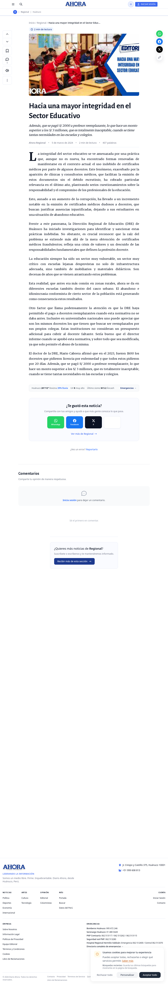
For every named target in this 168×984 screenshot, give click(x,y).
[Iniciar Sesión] (146, 4)
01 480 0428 (112, 932)
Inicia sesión (69, 500)
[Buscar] (21, 4)
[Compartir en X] (93, 422)
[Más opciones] (7, 80)
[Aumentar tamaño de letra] (7, 34)
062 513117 (107, 935)
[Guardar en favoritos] (7, 51)
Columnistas (46, 903)
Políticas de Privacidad (13, 939)
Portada (62, 898)
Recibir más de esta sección (74, 561)
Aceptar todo (150, 974)
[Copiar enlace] (159, 57)
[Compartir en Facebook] (74, 422)
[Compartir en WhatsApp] (55, 422)
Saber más (127, 960)
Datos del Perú (66, 907)
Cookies (6, 954)
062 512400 (138, 942)
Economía (7, 907)
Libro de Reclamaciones (13, 959)
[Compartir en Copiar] (112, 422)
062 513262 (119, 935)
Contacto (161, 903)
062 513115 (131, 935)
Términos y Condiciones (13, 949)
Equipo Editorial (10, 944)
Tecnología (26, 903)
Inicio (32, 22)
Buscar (62, 903)
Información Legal (11, 934)
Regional (25, 12)
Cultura (24, 898)
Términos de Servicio (76, 976)
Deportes (7, 903)
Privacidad (61, 976)
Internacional (9, 912)
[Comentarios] (7, 60)
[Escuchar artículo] (7, 70)
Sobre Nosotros (10, 929)
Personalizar (127, 974)
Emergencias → (128, 388)
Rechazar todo (105, 974)
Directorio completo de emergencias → (105, 946)
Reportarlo (92, 449)
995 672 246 (111, 928)
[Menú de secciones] (13, 4)
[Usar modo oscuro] (131, 4)
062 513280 (110, 939)
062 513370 (157, 942)
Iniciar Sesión (159, 898)
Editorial (44, 898)
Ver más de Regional (84, 433)
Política (6, 898)
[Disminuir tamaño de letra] (7, 41)
